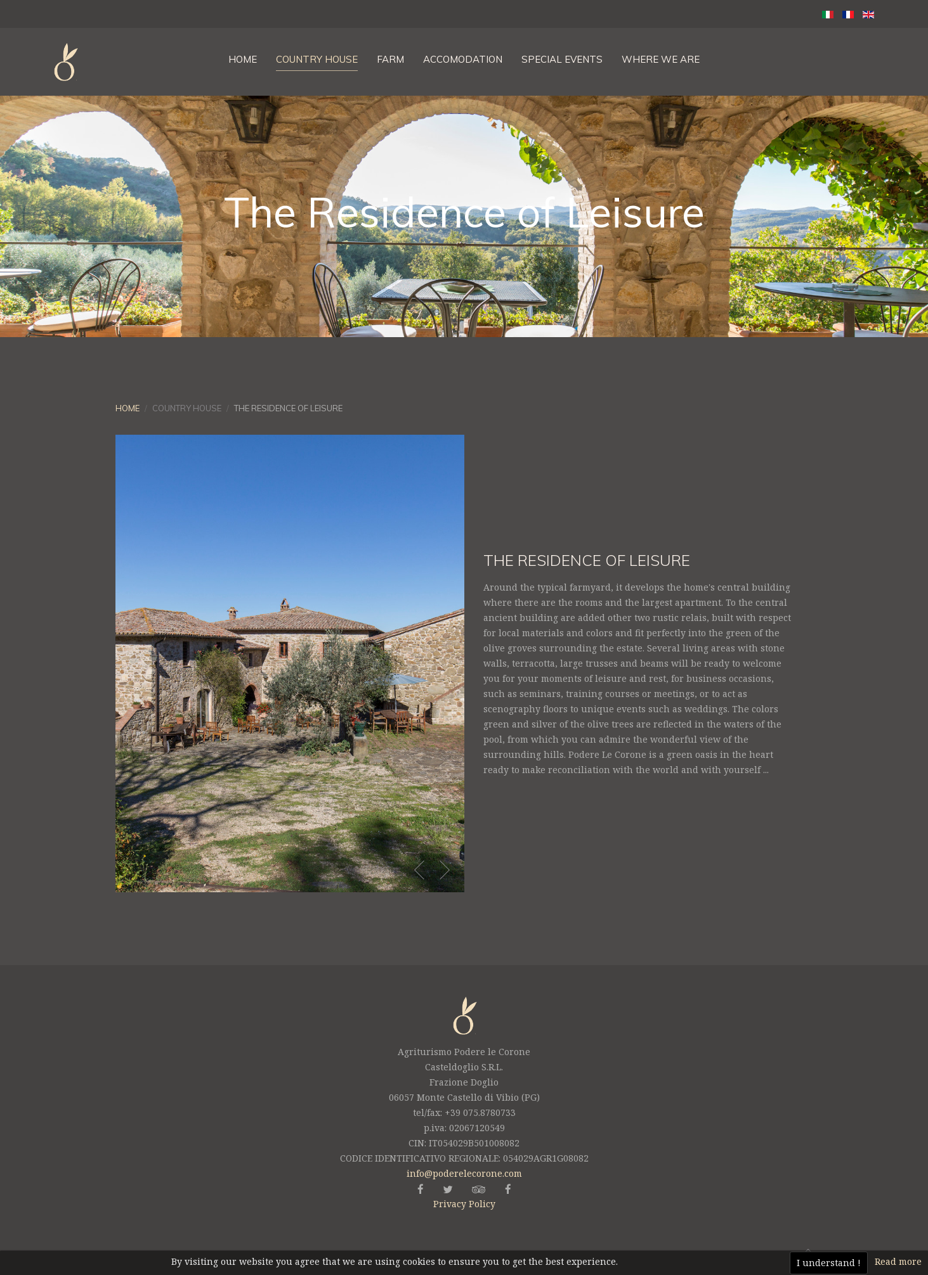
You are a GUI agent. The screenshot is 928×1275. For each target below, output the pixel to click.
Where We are (661, 59)
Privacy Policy (464, 1204)
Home (242, 59)
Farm (390, 59)
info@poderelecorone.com (464, 1173)
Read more (898, 1261)
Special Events (562, 59)
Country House (317, 59)
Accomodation (462, 59)
